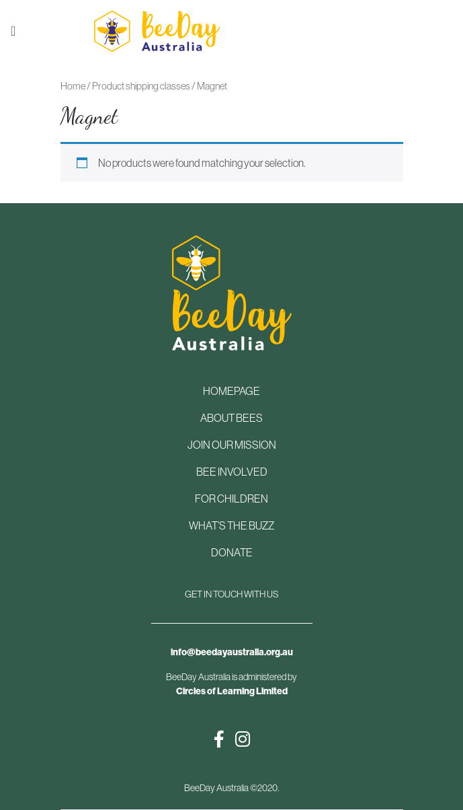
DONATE (232, 552)
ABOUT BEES (231, 418)
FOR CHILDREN (231, 498)
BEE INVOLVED (231, 471)
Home (72, 85)
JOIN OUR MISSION (231, 444)
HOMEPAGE (231, 391)
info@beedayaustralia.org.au (232, 652)
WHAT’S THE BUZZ (231, 525)
